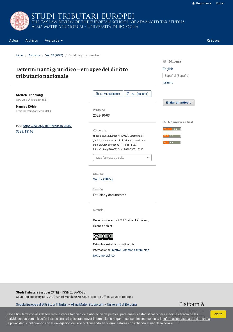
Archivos (31, 40)
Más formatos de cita (110, 158)
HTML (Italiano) (109, 93)
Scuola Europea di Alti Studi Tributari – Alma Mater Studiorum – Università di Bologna (76, 304)
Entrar (220, 3)
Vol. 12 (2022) (54, 55)
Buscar (214, 40)
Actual (13, 40)
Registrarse (203, 3)
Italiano (168, 82)
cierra (218, 314)
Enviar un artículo (178, 102)
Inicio (19, 55)
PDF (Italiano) (139, 93)
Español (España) (177, 75)
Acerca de (52, 40)
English (168, 69)
